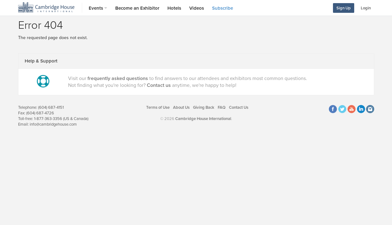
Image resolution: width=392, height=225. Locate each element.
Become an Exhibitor (137, 8)
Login (366, 8)
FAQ (222, 107)
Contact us (159, 85)
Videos (196, 8)
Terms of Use (158, 107)
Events (98, 8)
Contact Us (238, 107)
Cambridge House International (203, 118)
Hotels (174, 8)
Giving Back (203, 107)
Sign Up (343, 8)
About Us (181, 107)
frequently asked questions (117, 78)
